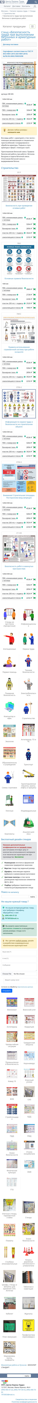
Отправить (7, 991)
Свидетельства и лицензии (26, 1399)
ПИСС (19, 314)
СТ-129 (19, 533)
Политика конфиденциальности (24, 1402)
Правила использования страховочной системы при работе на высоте (19, 349)
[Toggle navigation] (32, 26)
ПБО (19, 243)
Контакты (26, 6)
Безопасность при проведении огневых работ (19, 206)
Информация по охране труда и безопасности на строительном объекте (19, 424)
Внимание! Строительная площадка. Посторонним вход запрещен (19, 496)
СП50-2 (19, 387)
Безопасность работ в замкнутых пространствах (19, 567)
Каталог (7, 6)
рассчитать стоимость (12, 928)
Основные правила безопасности (19, 278)
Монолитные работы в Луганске (13, 1365)
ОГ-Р (19, 172)
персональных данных (25, 987)
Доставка (16, 6)
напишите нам (14, 132)
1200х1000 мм (7, 99)
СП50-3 (19, 462)
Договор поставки (10, 44)
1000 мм (5, 284)
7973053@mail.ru (12, 918)
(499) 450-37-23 (11, 915)
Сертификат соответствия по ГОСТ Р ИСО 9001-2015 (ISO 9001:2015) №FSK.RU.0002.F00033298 (18, 53)
